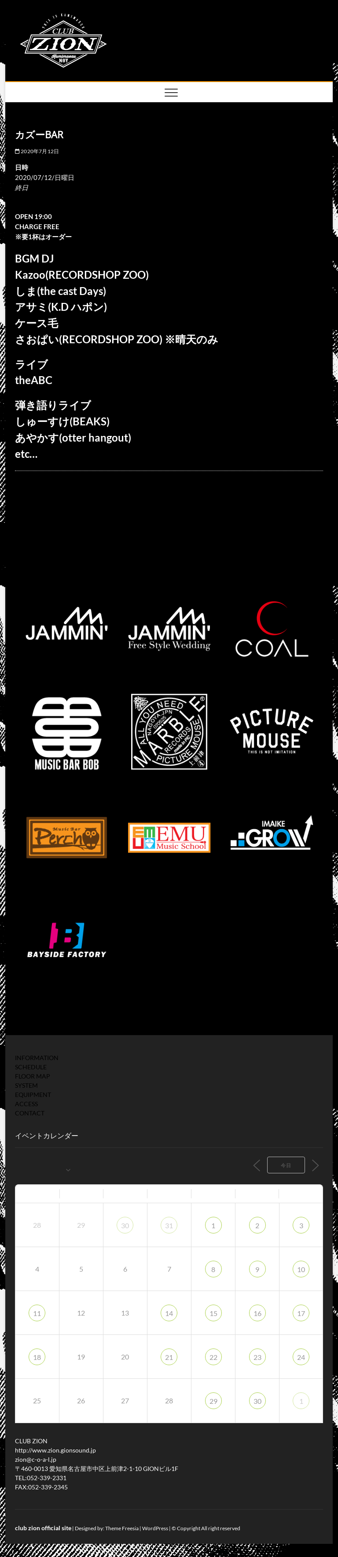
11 (37, 1313)
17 (301, 1313)
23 (257, 1357)
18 (37, 1357)
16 (257, 1313)
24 (301, 1357)
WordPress (155, 1528)
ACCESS (26, 1104)
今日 (286, 1165)
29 (213, 1401)
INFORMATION (37, 1057)
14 (169, 1313)
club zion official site (43, 1528)
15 (213, 1313)
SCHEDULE (31, 1067)
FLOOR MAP (32, 1076)
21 (169, 1357)
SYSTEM (26, 1085)
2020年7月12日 (37, 151)
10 (301, 1269)
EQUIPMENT (33, 1094)
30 (125, 1225)
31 (169, 1225)
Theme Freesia (122, 1528)
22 (213, 1357)
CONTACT (29, 1113)
